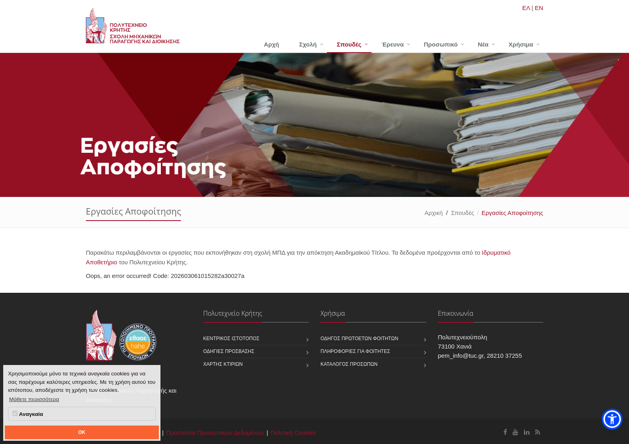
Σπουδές (349, 44)
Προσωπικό (440, 44)
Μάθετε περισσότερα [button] (34, 399)
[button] (612, 419)
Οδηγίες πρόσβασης (228, 351)
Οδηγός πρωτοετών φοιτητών (359, 338)
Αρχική (433, 212)
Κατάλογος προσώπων (349, 364)
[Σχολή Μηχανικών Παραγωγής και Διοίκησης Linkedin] (527, 432)
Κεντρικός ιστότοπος (231, 338)
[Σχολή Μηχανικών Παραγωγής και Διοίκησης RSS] (537, 432)
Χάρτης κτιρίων (223, 364)
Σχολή (308, 44)
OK (81, 432)
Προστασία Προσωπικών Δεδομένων (215, 432)
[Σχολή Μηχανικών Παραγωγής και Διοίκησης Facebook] (505, 432)
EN (539, 7)
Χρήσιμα (521, 44)
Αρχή (271, 44)
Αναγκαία (27, 414)
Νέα (483, 44)
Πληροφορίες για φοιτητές (355, 351)
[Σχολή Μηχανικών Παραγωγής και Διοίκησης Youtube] (515, 432)
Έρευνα (392, 44)
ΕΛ (526, 7)
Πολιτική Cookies (293, 432)
